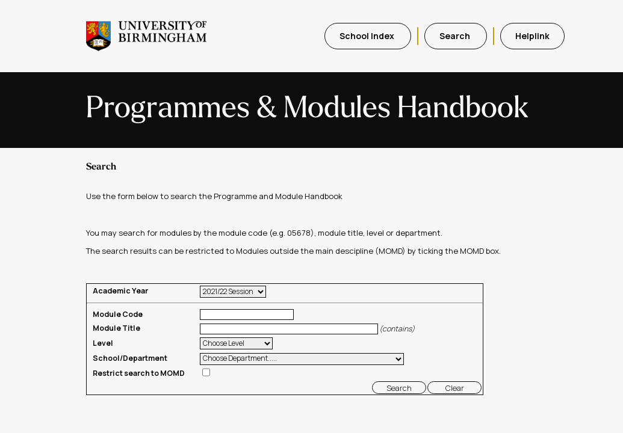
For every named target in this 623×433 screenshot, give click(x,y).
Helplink (532, 35)
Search (455, 35)
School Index (367, 35)
